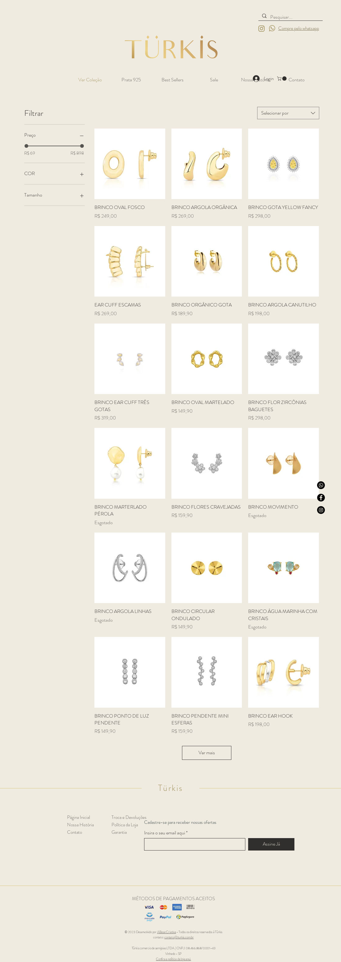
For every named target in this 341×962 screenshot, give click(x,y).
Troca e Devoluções (129, 817)
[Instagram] (321, 510)
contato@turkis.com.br (178, 937)
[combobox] (288, 113)
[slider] (26, 146)
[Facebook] (321, 497)
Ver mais (206, 752)
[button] (282, 78)
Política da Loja (124, 824)
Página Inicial (78, 817)
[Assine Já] (271, 844)
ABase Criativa (166, 931)
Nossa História (80, 824)
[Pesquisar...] (290, 17)
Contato (74, 832)
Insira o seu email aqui (164, 832)
